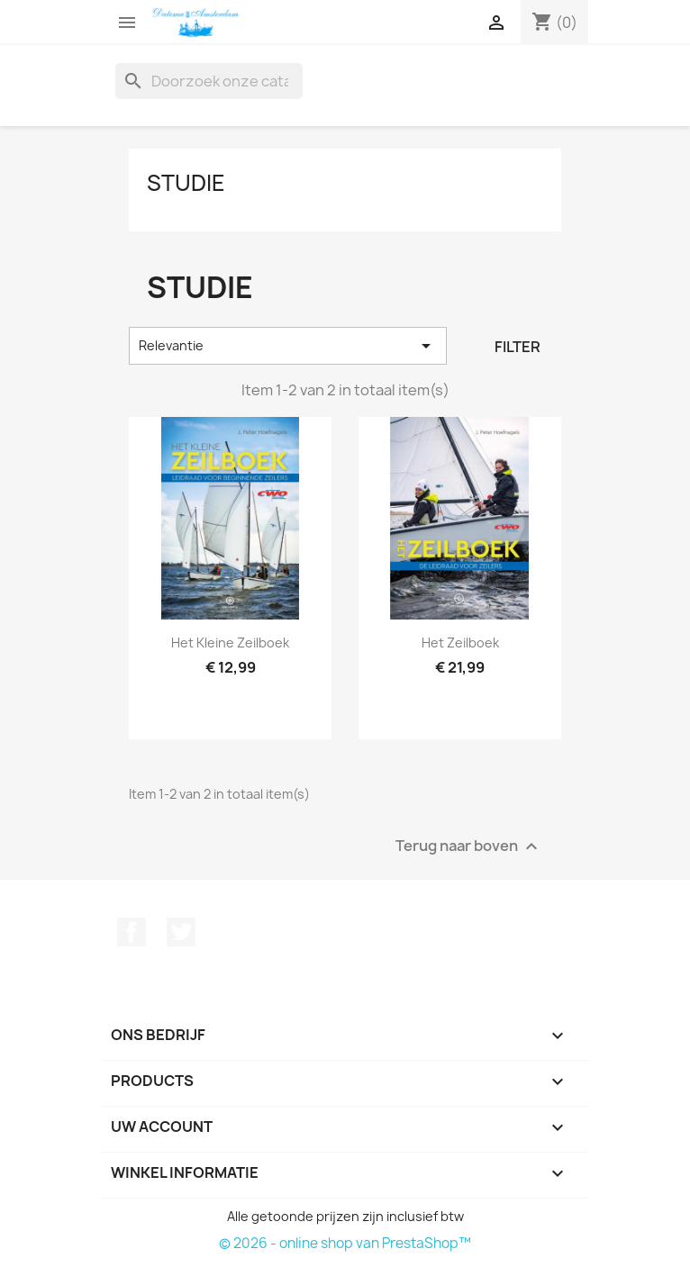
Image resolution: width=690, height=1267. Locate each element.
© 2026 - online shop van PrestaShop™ (345, 1243)
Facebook (131, 932)
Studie (186, 182)
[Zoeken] (209, 81)
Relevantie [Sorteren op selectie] (288, 346)
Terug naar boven (468, 846)
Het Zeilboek (460, 642)
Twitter (181, 932)
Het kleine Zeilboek (230, 642)
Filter (517, 347)
